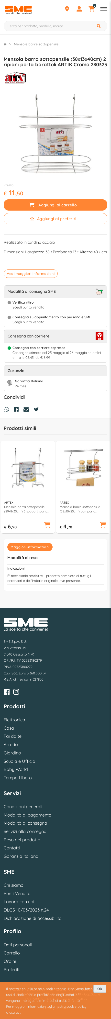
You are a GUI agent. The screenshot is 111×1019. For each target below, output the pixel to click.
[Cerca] (99, 26)
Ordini (10, 961)
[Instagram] (16, 693)
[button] (47, 525)
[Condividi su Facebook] (17, 410)
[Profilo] (79, 9)
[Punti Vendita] (67, 9)
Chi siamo (13, 885)
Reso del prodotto (22, 840)
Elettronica (14, 720)
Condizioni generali (23, 806)
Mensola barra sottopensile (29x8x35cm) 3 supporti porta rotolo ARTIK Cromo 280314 (25, 509)
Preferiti (11, 969)
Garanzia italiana (21, 856)
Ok (99, 989)
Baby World (16, 769)
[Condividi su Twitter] (37, 410)
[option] (27, 487)
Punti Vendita (17, 893)
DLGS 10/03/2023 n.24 (26, 910)
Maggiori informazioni (30, 547)
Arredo (11, 744)
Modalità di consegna (25, 823)
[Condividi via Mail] (27, 410)
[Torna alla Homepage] (5, 44)
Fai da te (13, 736)
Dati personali (18, 945)
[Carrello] (91, 9)
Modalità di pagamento (27, 815)
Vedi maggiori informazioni (31, 273)
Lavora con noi (19, 901)
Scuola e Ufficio (19, 761)
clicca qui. (13, 1012)
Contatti (12, 848)
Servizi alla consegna (25, 831)
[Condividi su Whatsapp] (7, 410)
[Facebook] (7, 693)
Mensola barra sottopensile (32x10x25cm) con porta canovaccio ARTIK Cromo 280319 (80, 509)
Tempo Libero (18, 777)
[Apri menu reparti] (104, 9)
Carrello (12, 953)
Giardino (12, 753)
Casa (9, 728)
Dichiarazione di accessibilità (33, 918)
